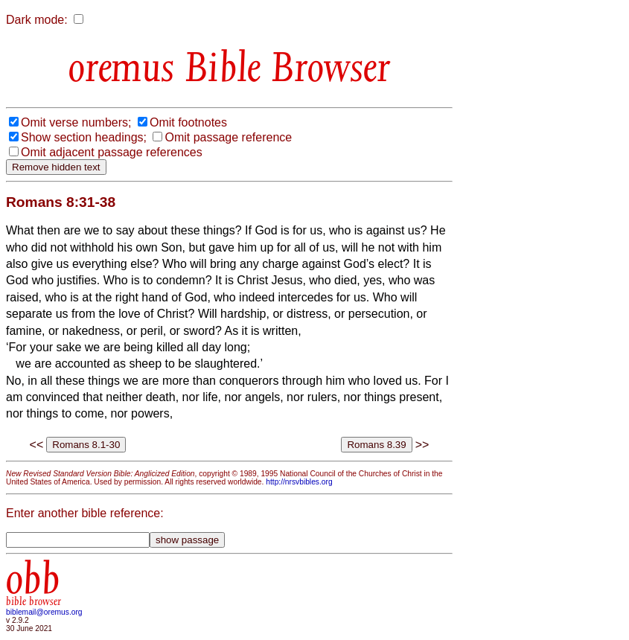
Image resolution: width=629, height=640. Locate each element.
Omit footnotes (188, 122)
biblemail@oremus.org (44, 612)
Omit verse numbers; (76, 122)
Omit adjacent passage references (111, 152)
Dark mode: (37, 19)
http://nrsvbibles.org (299, 482)
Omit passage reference (228, 137)
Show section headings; (84, 137)
